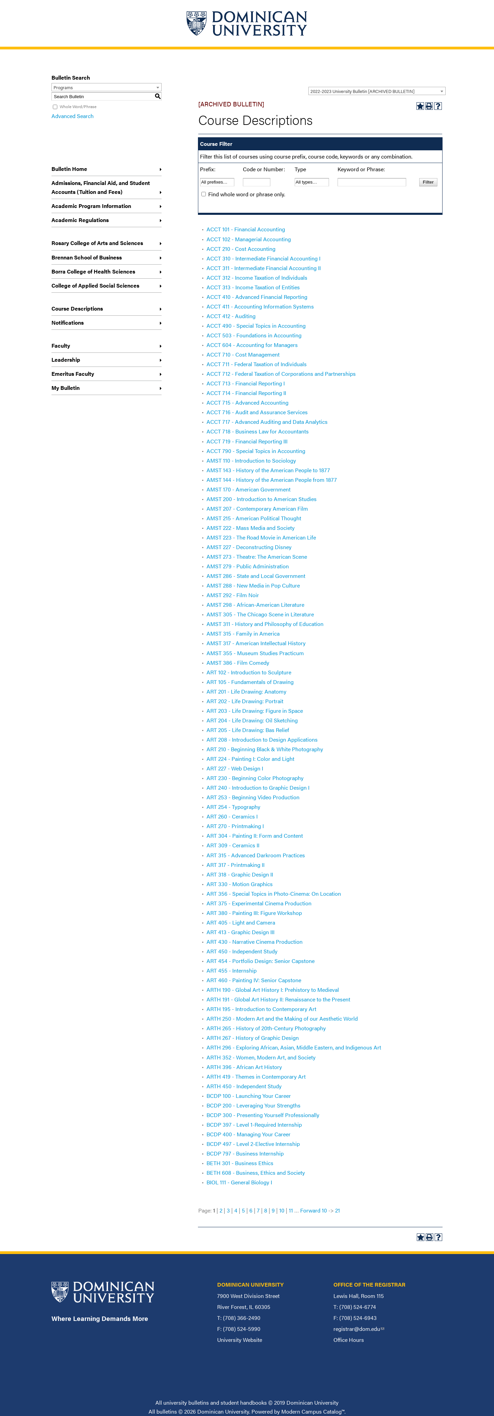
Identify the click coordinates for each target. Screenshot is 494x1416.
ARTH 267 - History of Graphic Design (253, 1038)
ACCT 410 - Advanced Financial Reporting (257, 297)
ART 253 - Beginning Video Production (253, 797)
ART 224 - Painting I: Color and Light (250, 759)
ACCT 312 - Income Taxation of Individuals (257, 277)
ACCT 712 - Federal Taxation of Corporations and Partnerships (281, 374)
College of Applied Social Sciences (95, 285)
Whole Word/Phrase (78, 106)
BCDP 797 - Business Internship (245, 1153)
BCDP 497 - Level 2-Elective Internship (253, 1144)
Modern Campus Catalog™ (312, 1411)
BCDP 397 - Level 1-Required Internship (254, 1124)
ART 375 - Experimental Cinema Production (259, 903)
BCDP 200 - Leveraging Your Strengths (254, 1105)
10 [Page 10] (281, 1210)
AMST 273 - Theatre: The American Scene (257, 556)
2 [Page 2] (221, 1210)
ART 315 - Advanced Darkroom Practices (256, 855)
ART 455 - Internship (232, 970)
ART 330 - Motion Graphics (240, 884)
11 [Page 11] (291, 1210)
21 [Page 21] (337, 1210)
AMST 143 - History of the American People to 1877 (268, 470)
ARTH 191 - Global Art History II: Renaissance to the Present (278, 999)
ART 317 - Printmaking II (235, 865)
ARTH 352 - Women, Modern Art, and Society (261, 1057)
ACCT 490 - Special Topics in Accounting (256, 325)
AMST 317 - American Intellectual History (256, 643)
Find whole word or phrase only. (246, 194)
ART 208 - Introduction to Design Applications (262, 739)
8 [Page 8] (265, 1210)
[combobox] (377, 91)
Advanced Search (72, 116)
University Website (239, 1340)
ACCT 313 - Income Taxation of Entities (253, 287)
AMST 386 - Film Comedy (238, 662)
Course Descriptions (77, 308)
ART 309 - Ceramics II (233, 845)
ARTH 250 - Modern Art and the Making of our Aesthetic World (282, 1018)
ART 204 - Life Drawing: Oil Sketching (252, 720)
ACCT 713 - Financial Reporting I (246, 383)
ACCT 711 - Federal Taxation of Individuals (257, 364)
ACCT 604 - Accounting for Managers (252, 345)
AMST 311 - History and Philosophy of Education (265, 624)
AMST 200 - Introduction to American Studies (262, 499)
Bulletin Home (69, 169)
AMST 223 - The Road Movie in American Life (261, 537)
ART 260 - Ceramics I (232, 816)
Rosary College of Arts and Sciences (97, 243)
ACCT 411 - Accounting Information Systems (260, 306)
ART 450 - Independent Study (242, 951)
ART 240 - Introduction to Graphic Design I (258, 787)
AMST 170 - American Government (249, 489)
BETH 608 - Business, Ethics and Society (256, 1172)
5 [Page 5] (243, 1210)
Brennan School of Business (86, 257)
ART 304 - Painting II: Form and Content (255, 835)
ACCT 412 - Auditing (231, 316)
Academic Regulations (80, 220)
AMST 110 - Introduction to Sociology (251, 460)
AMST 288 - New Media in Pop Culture (253, 585)
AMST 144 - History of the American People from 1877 (272, 480)
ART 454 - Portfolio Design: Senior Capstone (261, 961)
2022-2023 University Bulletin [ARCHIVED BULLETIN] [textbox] (362, 91)
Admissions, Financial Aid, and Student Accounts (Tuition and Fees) (100, 187)
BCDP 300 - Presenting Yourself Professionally (263, 1115)
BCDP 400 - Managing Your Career (249, 1134)
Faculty (60, 345)
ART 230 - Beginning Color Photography (255, 778)
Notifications (67, 322)
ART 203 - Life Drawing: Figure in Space (255, 711)
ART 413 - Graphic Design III (240, 932)
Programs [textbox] (63, 87)
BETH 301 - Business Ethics (240, 1163)
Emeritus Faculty (72, 374)
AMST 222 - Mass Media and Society (251, 528)
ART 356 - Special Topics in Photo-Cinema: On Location (274, 893)
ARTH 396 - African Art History (244, 1067)
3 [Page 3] (228, 1210)
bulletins (166, 1411)
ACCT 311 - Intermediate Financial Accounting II (264, 268)
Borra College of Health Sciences (93, 271)
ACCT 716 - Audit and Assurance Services (257, 412)
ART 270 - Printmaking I (235, 826)
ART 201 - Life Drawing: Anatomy (246, 691)
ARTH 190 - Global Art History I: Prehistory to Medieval (273, 990)
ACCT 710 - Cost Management (243, 354)
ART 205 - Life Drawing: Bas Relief (248, 730)
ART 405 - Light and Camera (241, 922)
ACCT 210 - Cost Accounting (241, 249)
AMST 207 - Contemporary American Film (257, 508)
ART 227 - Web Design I (235, 768)
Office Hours (348, 1340)
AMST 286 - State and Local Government (256, 576)
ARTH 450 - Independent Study (244, 1086)
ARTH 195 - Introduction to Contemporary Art (261, 1009)
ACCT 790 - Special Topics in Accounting (256, 451)
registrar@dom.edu (358, 1329)
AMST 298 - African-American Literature (255, 604)
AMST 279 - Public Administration (248, 566)
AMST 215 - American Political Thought (254, 518)
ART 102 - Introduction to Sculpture (249, 672)
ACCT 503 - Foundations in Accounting (254, 335)
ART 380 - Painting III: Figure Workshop (254, 913)
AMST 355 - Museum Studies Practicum (255, 653)
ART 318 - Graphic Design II (240, 874)
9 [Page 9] (273, 1210)
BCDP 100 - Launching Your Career (249, 1096)
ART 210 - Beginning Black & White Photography (265, 749)
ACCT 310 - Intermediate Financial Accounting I (263, 258)
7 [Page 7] (258, 1210)
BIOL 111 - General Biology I (239, 1182)
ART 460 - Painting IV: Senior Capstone (254, 980)
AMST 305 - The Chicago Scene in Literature (260, 614)
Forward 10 (313, 1210)
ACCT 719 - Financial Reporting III (247, 441)
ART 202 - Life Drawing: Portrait (245, 701)
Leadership (65, 359)
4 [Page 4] (235, 1210)
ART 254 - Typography (233, 807)
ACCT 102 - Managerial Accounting (249, 239)
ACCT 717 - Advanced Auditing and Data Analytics (267, 422)
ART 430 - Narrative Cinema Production (255, 941)
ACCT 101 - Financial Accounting (246, 229)
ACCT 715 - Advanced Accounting (248, 402)
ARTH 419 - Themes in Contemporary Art (256, 1076)
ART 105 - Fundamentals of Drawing (250, 682)
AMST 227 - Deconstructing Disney (249, 547)
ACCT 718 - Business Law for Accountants (258, 431)
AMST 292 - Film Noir (233, 595)
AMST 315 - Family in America (243, 633)
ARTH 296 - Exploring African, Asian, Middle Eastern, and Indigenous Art (294, 1047)
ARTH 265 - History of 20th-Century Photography (266, 1028)
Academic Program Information (91, 206)
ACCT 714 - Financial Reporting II (246, 393)
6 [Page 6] (250, 1210)
